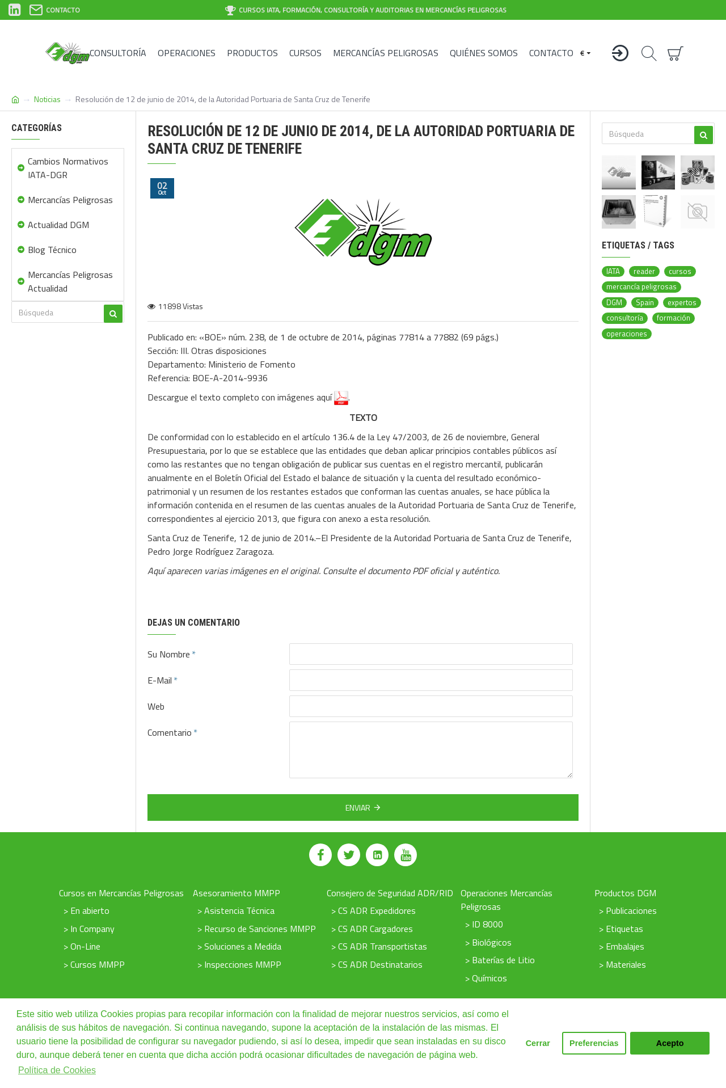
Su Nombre (168, 654)
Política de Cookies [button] (57, 1070)
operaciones (626, 333)
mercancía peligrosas (641, 286)
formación (673, 318)
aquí (332, 398)
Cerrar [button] (538, 1043)
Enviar (357, 807)
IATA (613, 271)
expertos (682, 302)
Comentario (169, 732)
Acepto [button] (670, 1043)
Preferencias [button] (593, 1043)
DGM (614, 302)
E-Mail (159, 680)
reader (644, 271)
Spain (645, 302)
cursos (680, 271)
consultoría (624, 318)
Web (155, 706)
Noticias (47, 99)
